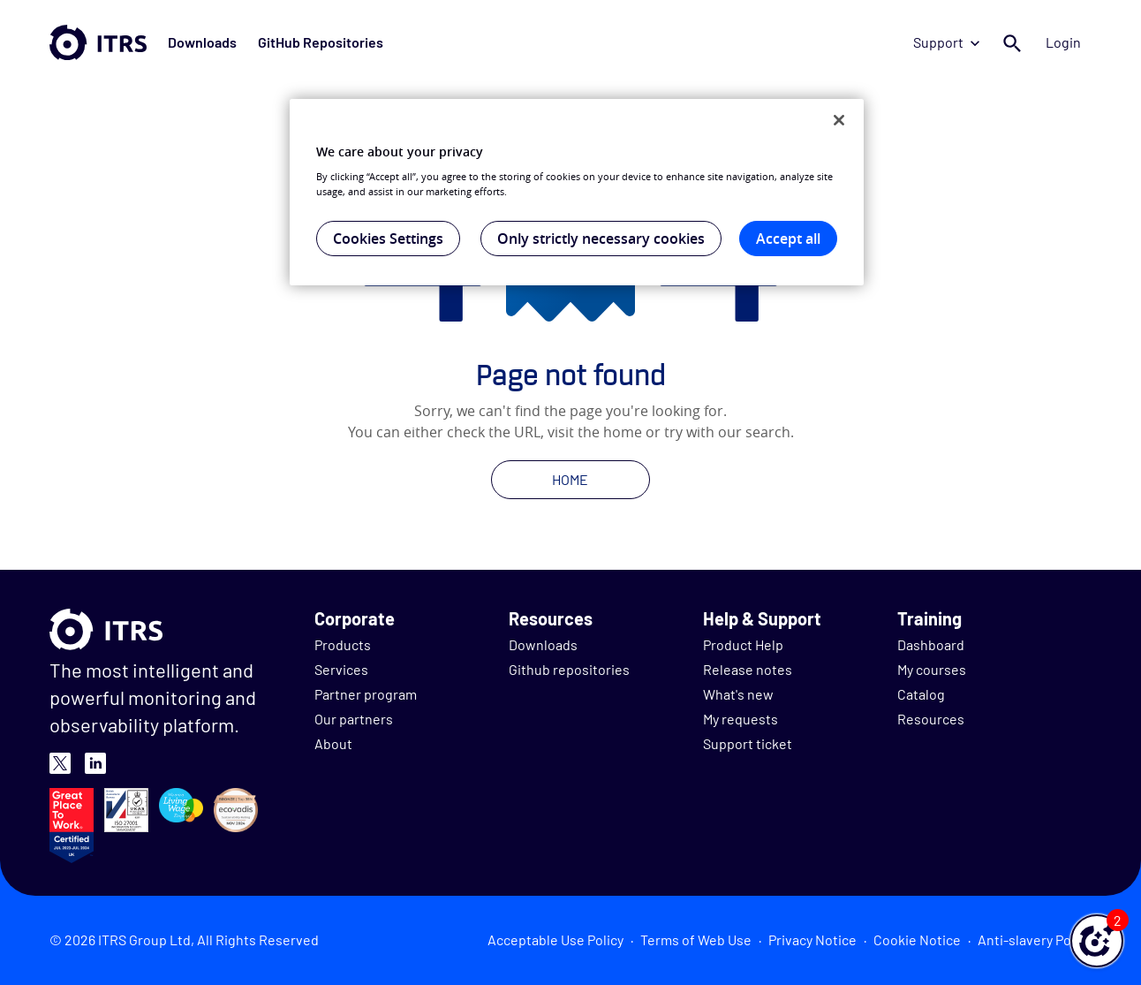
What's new (738, 694)
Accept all (788, 238)
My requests (740, 718)
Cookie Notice (917, 939)
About (333, 743)
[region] (577, 192)
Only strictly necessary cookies (601, 238)
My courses (931, 669)
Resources (930, 718)
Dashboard (930, 644)
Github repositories (569, 669)
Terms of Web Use (696, 939)
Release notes (747, 669)
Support (946, 42)
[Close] (839, 120)
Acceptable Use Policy (555, 939)
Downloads (202, 42)
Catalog (921, 694)
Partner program (365, 694)
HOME (570, 479)
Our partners (353, 718)
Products (342, 644)
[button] (1096, 940)
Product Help (743, 644)
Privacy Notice (812, 939)
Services (341, 669)
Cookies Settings (388, 238)
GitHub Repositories (320, 42)
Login (1063, 42)
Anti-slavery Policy (1035, 939)
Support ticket (747, 743)
